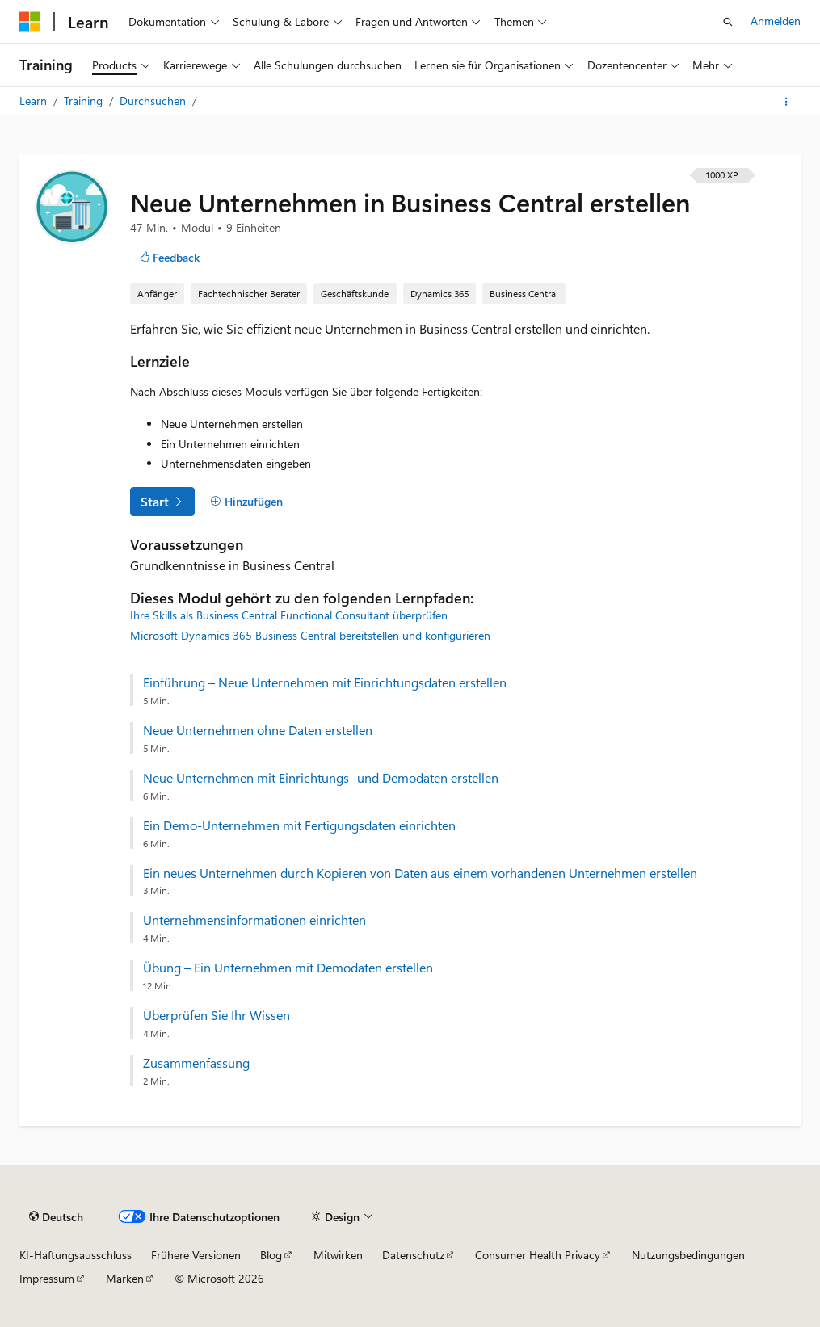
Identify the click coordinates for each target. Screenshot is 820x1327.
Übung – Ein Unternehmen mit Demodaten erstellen (288, 968)
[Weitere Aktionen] (786, 102)
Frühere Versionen (196, 1254)
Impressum (46, 1278)
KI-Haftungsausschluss (75, 1254)
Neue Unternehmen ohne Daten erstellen (257, 730)
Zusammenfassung (196, 1063)
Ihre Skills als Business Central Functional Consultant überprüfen (289, 615)
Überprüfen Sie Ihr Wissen (216, 1015)
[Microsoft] (29, 21)
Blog (271, 1254)
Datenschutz (413, 1254)
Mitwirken (338, 1254)
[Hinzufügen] (246, 501)
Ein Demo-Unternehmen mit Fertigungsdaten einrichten (299, 825)
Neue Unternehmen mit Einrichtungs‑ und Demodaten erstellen (320, 778)
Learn (34, 100)
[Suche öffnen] (728, 21)
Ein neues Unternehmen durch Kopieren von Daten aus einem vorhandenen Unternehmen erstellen (420, 873)
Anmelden (776, 20)
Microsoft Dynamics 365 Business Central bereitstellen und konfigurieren (310, 635)
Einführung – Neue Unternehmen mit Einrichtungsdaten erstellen (325, 682)
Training (85, 100)
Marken (125, 1278)
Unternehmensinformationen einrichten (254, 920)
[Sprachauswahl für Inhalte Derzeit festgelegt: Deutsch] (56, 1217)
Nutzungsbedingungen (688, 1254)
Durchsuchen (154, 100)
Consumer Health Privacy (537, 1254)
